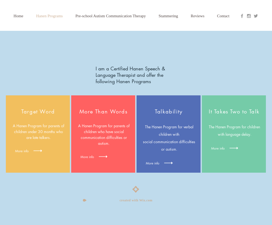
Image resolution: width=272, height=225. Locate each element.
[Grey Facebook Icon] (242, 16)
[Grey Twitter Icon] (255, 16)
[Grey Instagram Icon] (249, 16)
